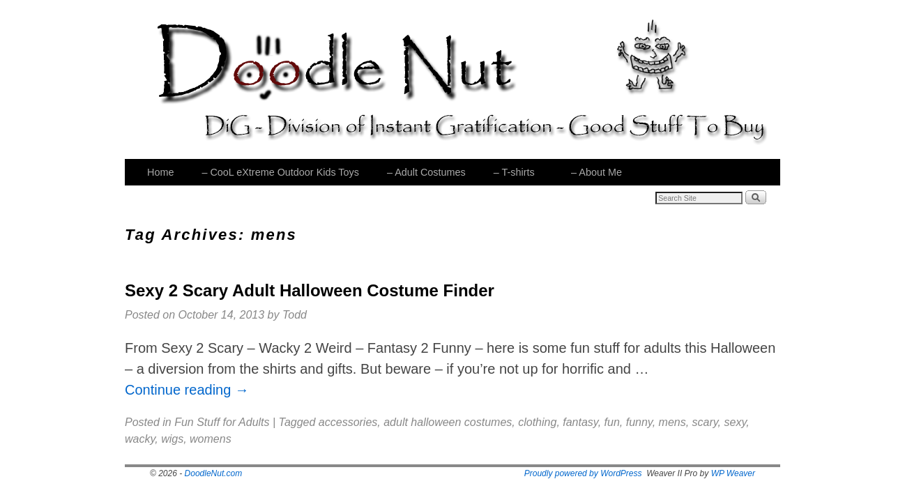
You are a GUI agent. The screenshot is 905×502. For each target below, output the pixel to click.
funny (639, 422)
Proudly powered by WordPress (583, 473)
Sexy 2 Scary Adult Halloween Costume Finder (309, 290)
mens (672, 422)
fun (612, 422)
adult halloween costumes (447, 422)
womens (210, 439)
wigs (172, 439)
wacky (140, 439)
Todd (294, 315)
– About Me (595, 176)
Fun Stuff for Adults (221, 422)
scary (705, 422)
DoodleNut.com (214, 473)
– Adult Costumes (426, 172)
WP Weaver (733, 473)
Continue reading (187, 389)
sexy (735, 422)
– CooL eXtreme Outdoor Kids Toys (280, 172)
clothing (537, 422)
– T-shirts (513, 176)
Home (160, 172)
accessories (348, 422)
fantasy (580, 422)
